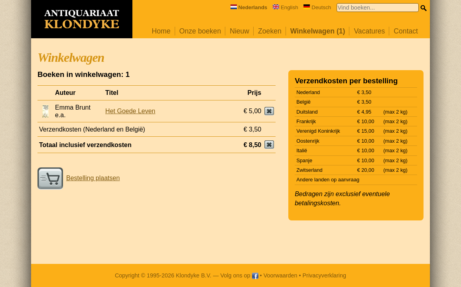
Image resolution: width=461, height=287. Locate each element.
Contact (406, 31)
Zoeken (270, 31)
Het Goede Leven (130, 111)
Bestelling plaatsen (78, 178)
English (285, 7)
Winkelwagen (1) (317, 31)
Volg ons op (239, 275)
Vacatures (369, 31)
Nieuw (239, 31)
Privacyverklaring (325, 275)
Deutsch (317, 7)
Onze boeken (200, 31)
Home (161, 31)
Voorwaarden (280, 275)
